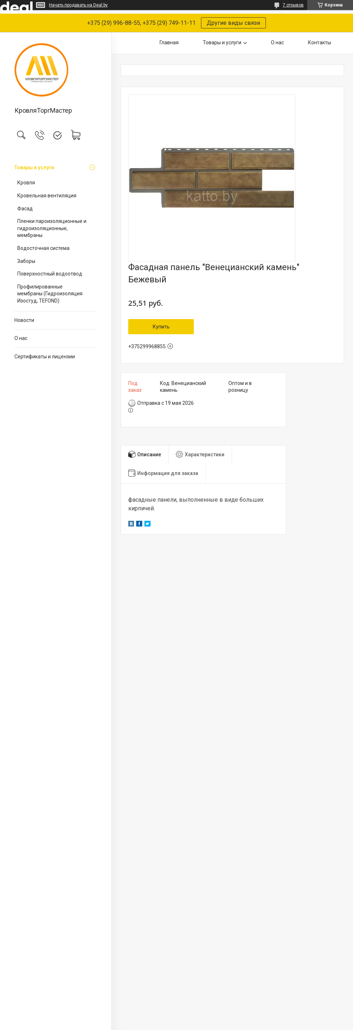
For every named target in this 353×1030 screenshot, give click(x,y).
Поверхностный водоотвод (49, 274)
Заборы (26, 261)
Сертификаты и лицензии (44, 356)
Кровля (26, 182)
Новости (24, 320)
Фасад (25, 208)
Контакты (319, 42)
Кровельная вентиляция (46, 195)
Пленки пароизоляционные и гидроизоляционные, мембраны (51, 228)
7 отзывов (293, 5)
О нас (20, 338)
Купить (161, 327)
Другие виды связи (233, 22)
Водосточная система (43, 248)
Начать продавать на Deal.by (78, 5)
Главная (169, 42)
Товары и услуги (34, 167)
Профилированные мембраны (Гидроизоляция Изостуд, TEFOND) (49, 294)
